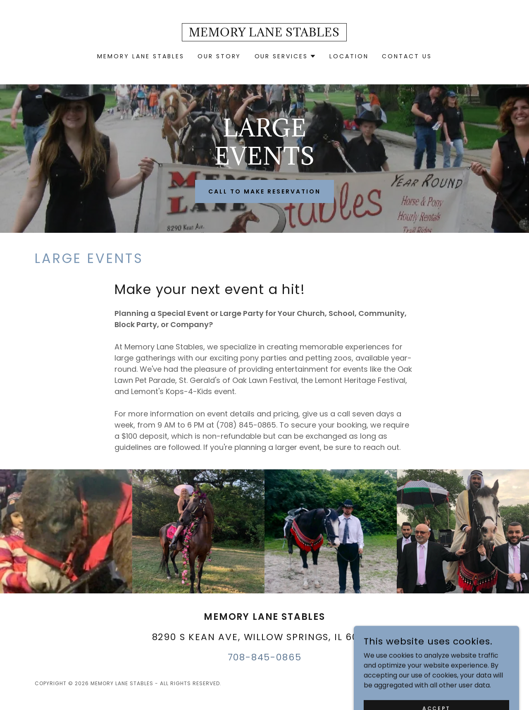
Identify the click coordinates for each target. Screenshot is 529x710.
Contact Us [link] (407, 56)
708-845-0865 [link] (265, 657)
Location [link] (349, 56)
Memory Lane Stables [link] (140, 56)
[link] (264, 34)
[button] (286, 56)
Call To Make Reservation (264, 191)
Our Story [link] (219, 56)
